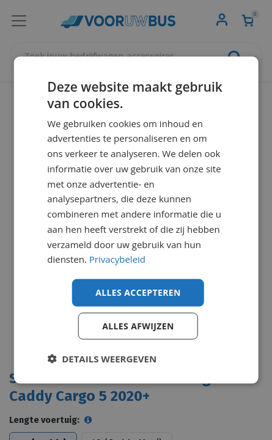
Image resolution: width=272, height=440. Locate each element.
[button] (101, 358)
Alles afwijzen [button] (138, 325)
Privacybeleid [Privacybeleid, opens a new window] (117, 259)
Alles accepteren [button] (138, 292)
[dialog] (136, 220)
